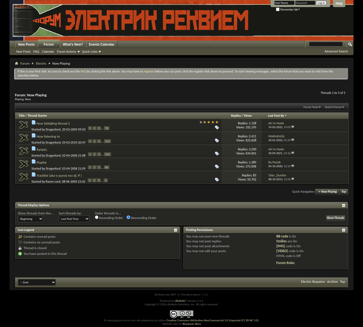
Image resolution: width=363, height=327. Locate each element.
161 (107, 141)
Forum (49, 44)
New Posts (26, 44)
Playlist (42, 162)
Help (339, 3)
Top (344, 191)
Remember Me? (288, 9)
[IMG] (280, 246)
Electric (41, 63)
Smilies (281, 241)
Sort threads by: (70, 213)
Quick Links (90, 51)
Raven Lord (53, 181)
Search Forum (333, 107)
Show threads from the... (35, 213)
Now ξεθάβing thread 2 (53, 123)
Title (22, 116)
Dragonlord (53, 129)
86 (106, 167)
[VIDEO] (282, 251)
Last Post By (277, 116)
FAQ (36, 51)
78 (106, 128)
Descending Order (142, 217)
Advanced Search (336, 51)
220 (107, 154)
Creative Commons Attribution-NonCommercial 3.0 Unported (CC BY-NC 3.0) (212, 320)
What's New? (73, 44)
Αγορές (42, 149)
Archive (332, 282)
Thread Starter (37, 116)
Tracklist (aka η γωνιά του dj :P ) (59, 175)
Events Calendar (101, 44)
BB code (282, 236)
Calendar (48, 51)
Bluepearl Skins (191, 324)
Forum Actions (66, 51)
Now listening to (48, 136)
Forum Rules (285, 263)
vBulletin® (181, 301)
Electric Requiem (313, 282)
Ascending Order (109, 217)
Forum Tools (311, 107)
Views (248, 116)
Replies (236, 116)
